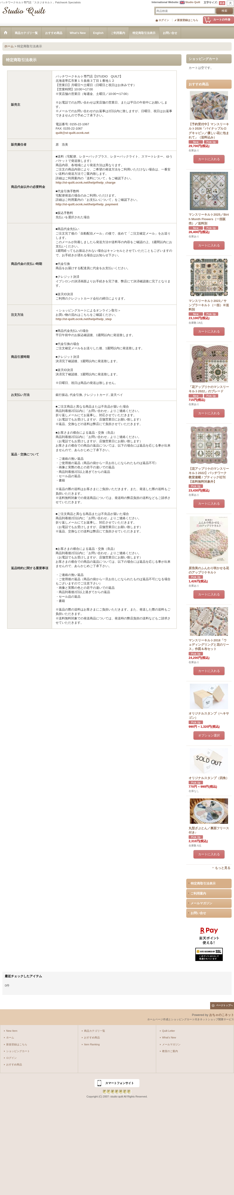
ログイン (164, 20)
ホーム (10, 1037)
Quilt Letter (168, 1030)
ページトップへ (224, 1005)
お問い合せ (198, 913)
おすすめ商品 (14, 1064)
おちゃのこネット (221, 1015)
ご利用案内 (198, 893)
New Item (11, 1030)
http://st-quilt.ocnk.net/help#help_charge (86, 182)
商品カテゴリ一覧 (94, 1030)
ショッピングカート (18, 1051)
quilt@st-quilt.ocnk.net (72, 133)
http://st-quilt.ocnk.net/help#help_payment (87, 204)
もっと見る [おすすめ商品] (222, 868)
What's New (169, 1037)
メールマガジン (201, 903)
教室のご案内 (170, 1051)
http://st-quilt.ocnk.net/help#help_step (84, 319)
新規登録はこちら (187, 20)
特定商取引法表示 (203, 883)
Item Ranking (92, 1044)
